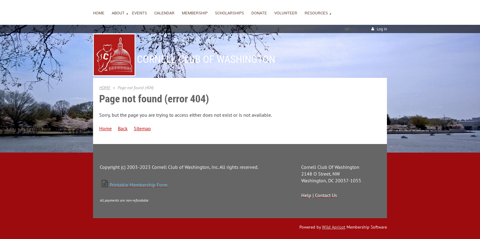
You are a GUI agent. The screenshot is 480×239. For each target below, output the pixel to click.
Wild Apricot (333, 227)
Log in (382, 29)
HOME (104, 87)
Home (105, 128)
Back (123, 128)
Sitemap (142, 128)
